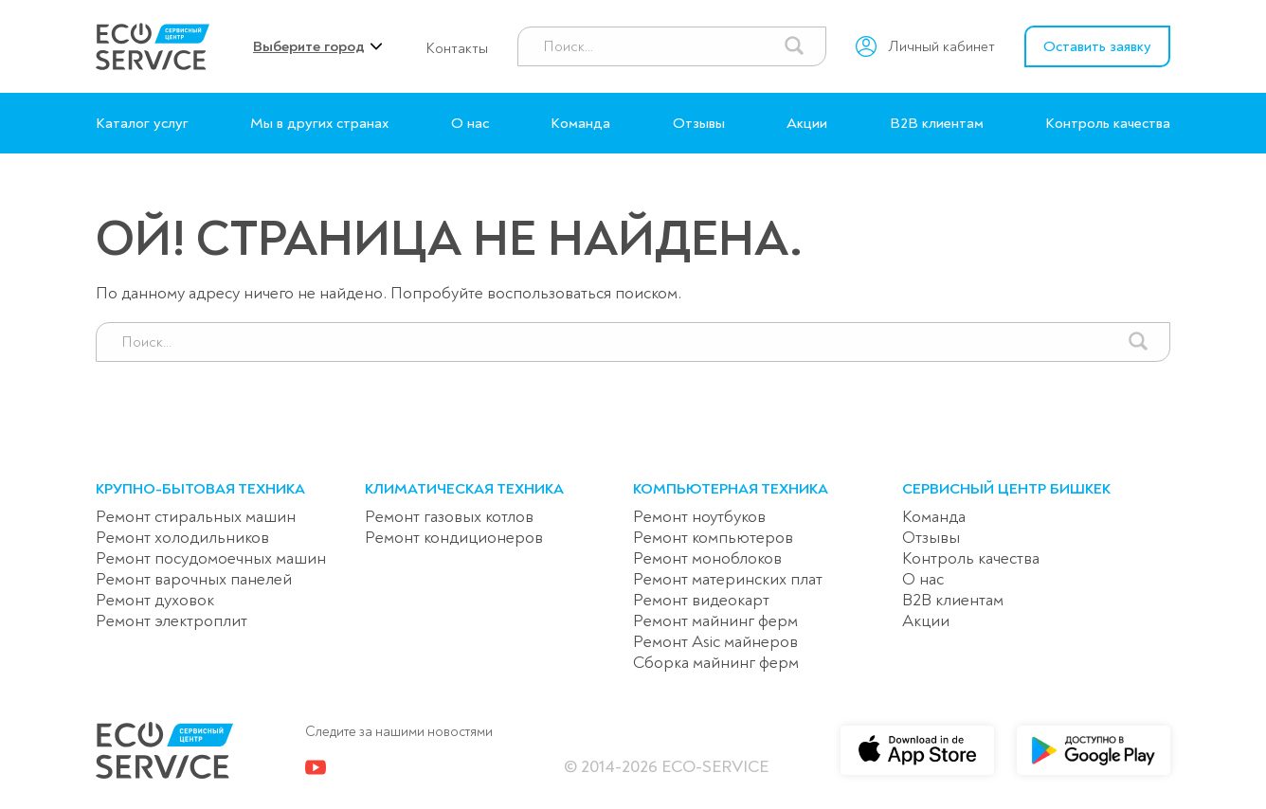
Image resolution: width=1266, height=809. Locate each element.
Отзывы (699, 123)
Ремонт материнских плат (728, 579)
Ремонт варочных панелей (194, 579)
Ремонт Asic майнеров (715, 642)
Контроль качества (1107, 123)
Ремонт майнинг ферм (715, 621)
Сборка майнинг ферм (716, 663)
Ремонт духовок (155, 600)
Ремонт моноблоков (707, 558)
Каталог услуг (142, 123)
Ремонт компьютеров (713, 537)
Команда (580, 123)
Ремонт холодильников (182, 537)
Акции (807, 123)
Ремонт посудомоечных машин (211, 558)
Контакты (456, 48)
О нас (470, 123)
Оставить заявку (1097, 46)
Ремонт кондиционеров (454, 537)
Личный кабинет (941, 46)
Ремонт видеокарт (701, 600)
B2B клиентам (937, 123)
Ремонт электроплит (171, 621)
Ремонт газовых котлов (449, 517)
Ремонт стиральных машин (196, 517)
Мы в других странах (319, 123)
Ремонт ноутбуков (699, 517)
